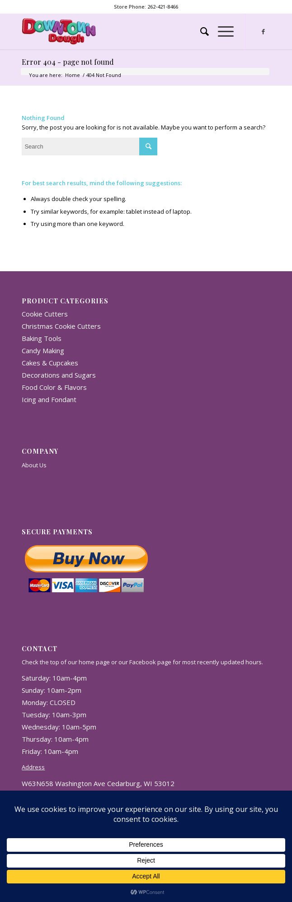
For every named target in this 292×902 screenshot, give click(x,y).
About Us (34, 465)
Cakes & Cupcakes (50, 362)
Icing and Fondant (49, 399)
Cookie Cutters (45, 313)
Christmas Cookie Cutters (61, 326)
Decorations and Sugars (59, 374)
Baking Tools (41, 338)
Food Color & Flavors (54, 387)
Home (72, 75)
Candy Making (43, 350)
